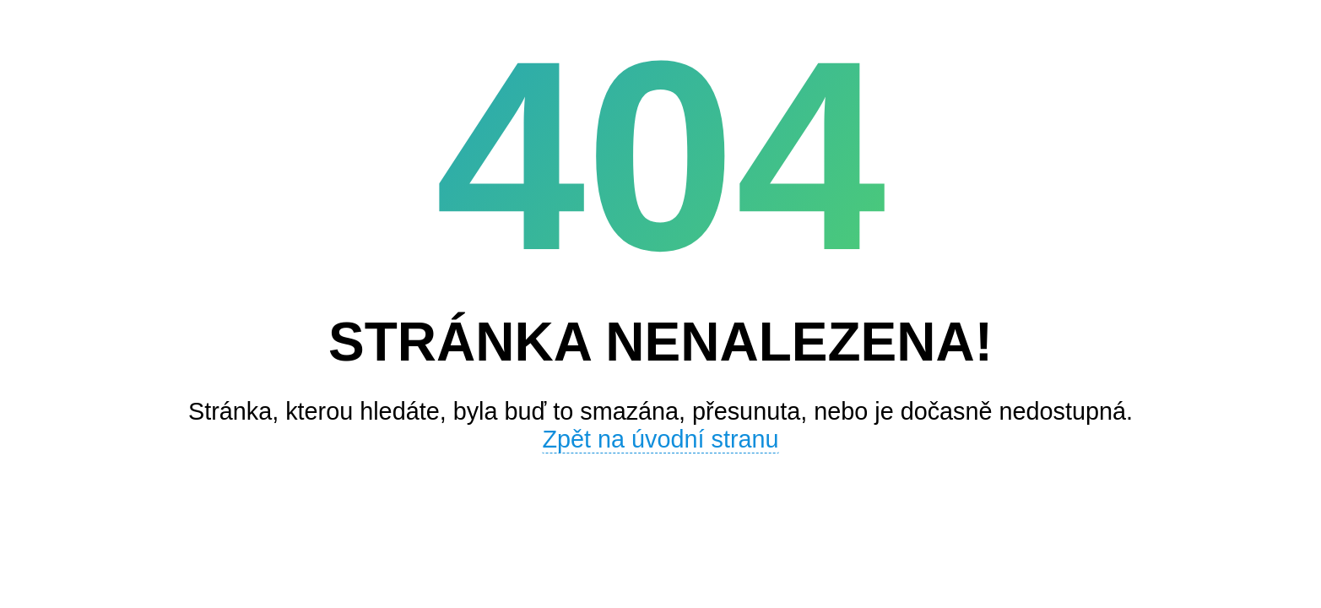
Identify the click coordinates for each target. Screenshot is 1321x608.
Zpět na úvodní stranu (660, 439)
